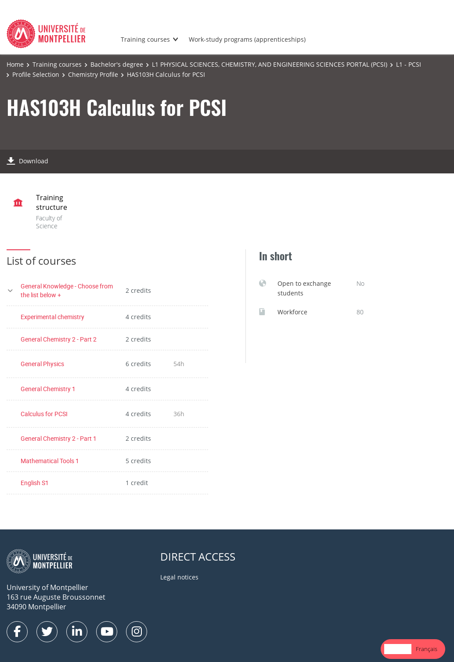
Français (426, 649)
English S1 (35, 483)
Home (15, 64)
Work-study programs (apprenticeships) (247, 39)
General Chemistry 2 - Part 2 (59, 339)
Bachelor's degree (116, 64)
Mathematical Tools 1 (50, 461)
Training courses (145, 39)
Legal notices (179, 577)
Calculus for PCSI (44, 414)
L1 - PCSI (408, 64)
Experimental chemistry (52, 317)
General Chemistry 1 (48, 389)
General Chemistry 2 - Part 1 (59, 438)
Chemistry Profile (93, 74)
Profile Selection (35, 74)
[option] (426, 649)
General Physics (42, 364)
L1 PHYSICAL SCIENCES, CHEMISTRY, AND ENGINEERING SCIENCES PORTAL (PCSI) (269, 64)
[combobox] (397, 649)
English (398, 649)
